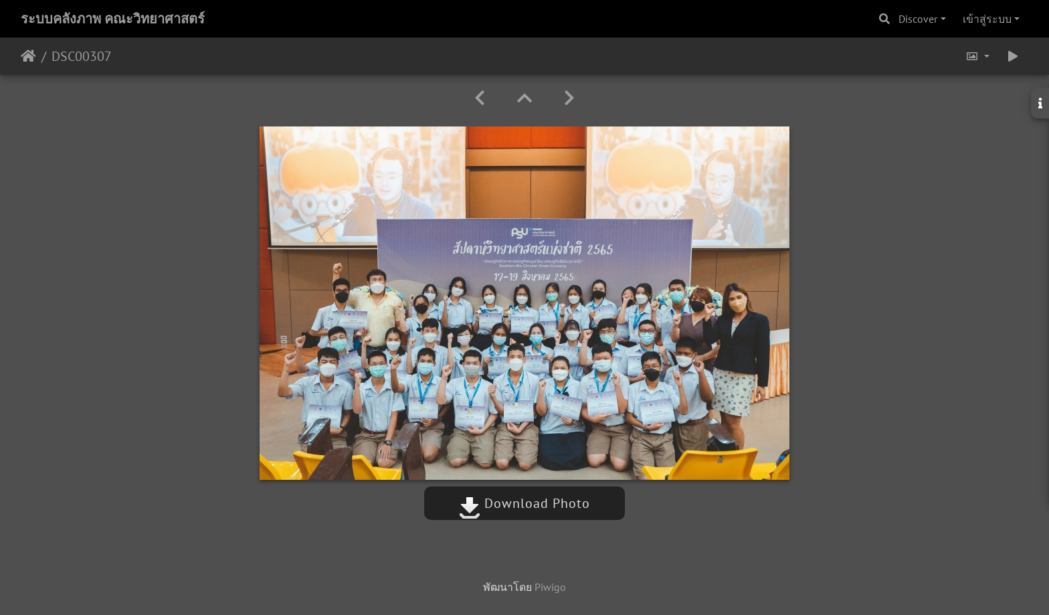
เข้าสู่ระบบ (987, 18)
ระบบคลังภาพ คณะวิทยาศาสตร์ (113, 18)
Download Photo (524, 503)
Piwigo (550, 587)
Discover (917, 18)
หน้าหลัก (28, 56)
